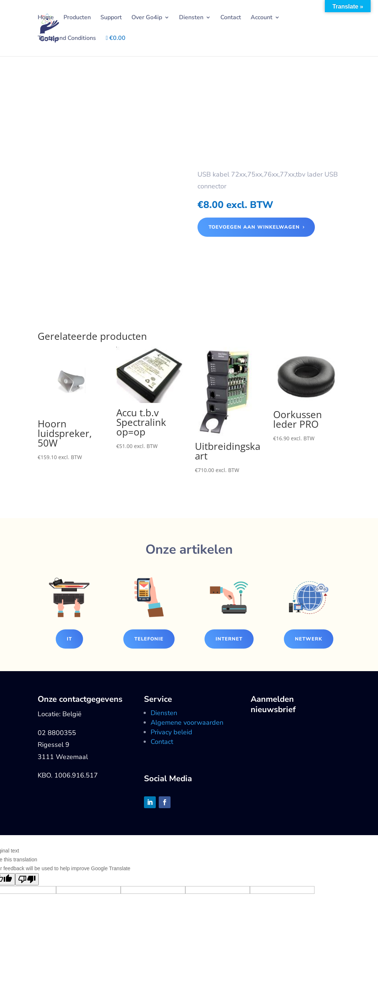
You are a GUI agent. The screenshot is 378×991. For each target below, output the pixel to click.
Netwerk (308, 639)
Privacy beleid (171, 732)
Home (46, 18)
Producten (77, 18)
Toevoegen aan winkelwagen (254, 227)
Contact (230, 18)
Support (111, 18)
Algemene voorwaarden (187, 722)
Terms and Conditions (67, 38)
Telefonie (149, 639)
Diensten (191, 18)
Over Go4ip (146, 18)
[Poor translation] (27, 879)
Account (261, 18)
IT (69, 639)
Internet (229, 639)
